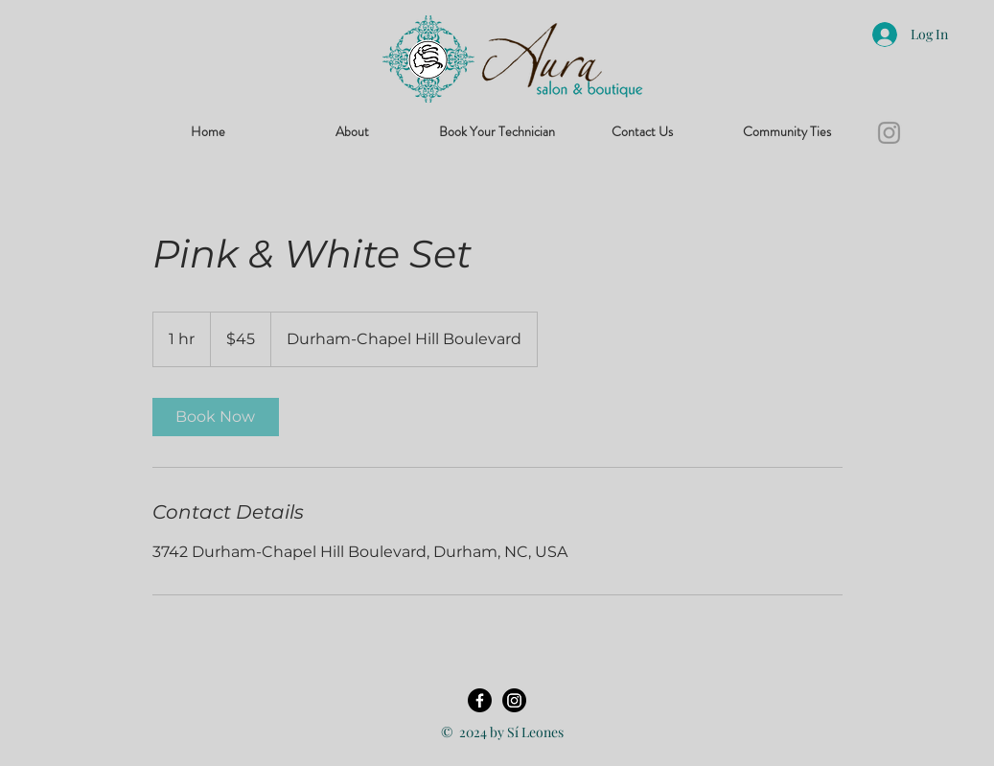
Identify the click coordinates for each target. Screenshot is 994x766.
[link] (215, 417)
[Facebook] (480, 700)
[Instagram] (889, 133)
